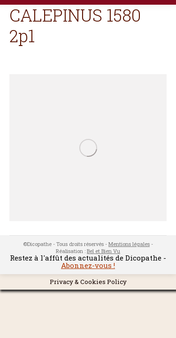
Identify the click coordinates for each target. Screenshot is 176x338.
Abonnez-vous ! (88, 265)
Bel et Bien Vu (103, 250)
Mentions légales (129, 243)
